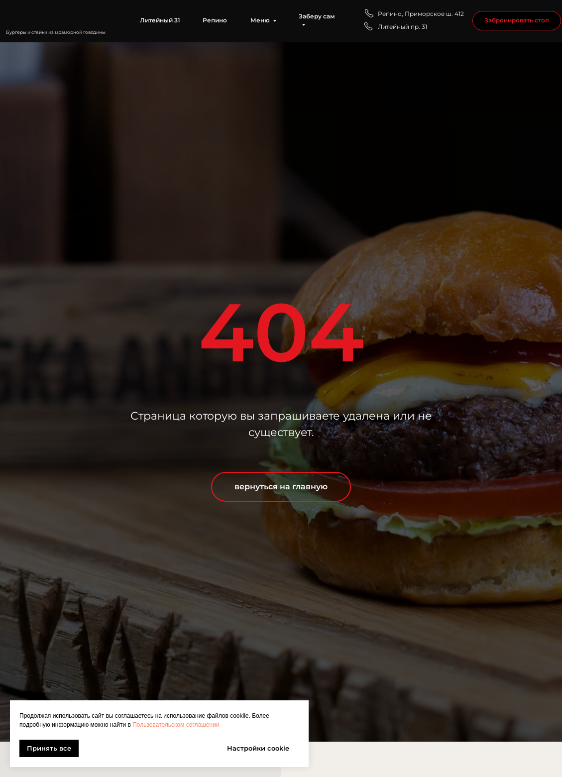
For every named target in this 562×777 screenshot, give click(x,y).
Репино (215, 20)
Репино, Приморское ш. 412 (421, 13)
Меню (260, 20)
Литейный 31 (160, 20)
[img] (60, 15)
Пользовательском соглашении (175, 724)
